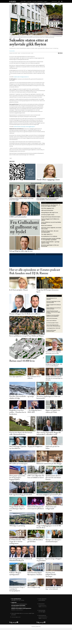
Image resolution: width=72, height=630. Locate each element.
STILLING (34, 1)
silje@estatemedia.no (19, 611)
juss (10, 160)
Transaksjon (13, 4)
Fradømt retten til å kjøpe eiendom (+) (21, 78)
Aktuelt (58, 4)
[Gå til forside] (12, 1)
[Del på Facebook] (58, 55)
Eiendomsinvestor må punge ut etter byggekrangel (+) (24, 128)
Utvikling (28, 4)
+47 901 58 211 (44, 608)
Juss (51, 4)
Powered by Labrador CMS (36, 628)
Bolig (21, 4)
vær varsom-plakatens (25, 615)
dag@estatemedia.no (22, 608)
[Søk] (59, 1)
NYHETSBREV (23, 1)
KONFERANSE (40, 1)
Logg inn (45, 1)
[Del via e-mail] (62, 55)
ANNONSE (29, 1)
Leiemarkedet (43, 4)
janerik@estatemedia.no (42, 607)
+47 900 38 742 (44, 620)
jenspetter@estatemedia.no (43, 618)
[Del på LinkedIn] (60, 55)
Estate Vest (36, 4)
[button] (60, 193)
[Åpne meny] (61, 1)
